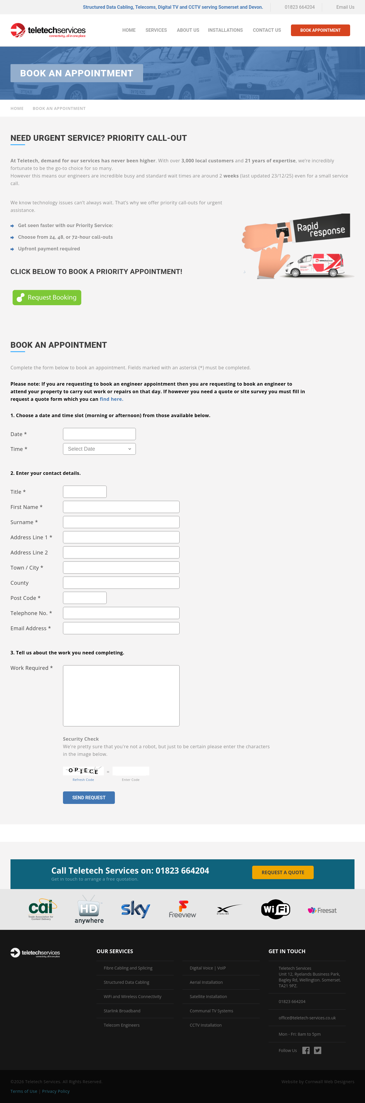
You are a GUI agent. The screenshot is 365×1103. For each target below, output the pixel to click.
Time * (18, 449)
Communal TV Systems (211, 1011)
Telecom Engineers (122, 1025)
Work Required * (31, 667)
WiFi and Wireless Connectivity (133, 996)
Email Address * (30, 628)
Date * (18, 434)
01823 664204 (300, 7)
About (188, 30)
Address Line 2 (29, 552)
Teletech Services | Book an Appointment (48, 30)
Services (156, 30)
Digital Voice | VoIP (208, 968)
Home (129, 30)
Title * (18, 491)
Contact (267, 30)
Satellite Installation (208, 996)
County (19, 582)
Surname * (24, 522)
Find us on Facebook (306, 1050)
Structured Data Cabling (126, 982)
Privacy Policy (56, 1091)
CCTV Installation (206, 1025)
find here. (111, 399)
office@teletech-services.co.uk (307, 1018)
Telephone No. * (31, 613)
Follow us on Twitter (317, 1050)
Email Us (345, 7)
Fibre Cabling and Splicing (128, 968)
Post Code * (25, 597)
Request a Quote (283, 872)
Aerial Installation (206, 982)
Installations (225, 30)
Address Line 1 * (31, 537)
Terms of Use (23, 1091)
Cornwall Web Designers (330, 1081)
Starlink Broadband (122, 1011)
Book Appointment (320, 30)
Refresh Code (83, 779)
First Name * (26, 507)
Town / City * (26, 567)
